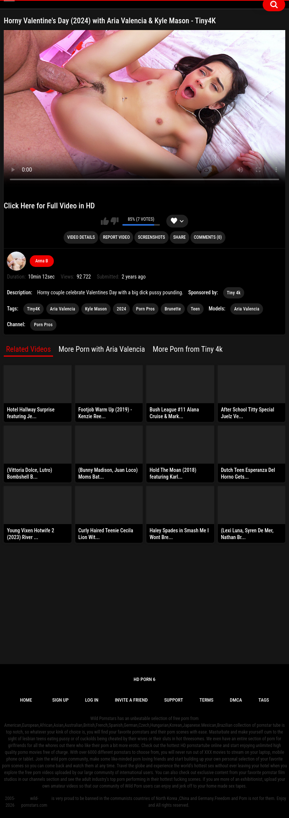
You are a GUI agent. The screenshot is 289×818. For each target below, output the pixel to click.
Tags (264, 700)
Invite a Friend (131, 700)
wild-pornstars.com (34, 802)
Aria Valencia (62, 309)
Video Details (81, 237)
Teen (195, 309)
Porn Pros (145, 309)
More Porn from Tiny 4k (188, 349)
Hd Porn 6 (144, 679)
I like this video (105, 221)
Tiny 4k (234, 292)
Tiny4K (33, 309)
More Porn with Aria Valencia (102, 349)
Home (26, 700)
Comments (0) (208, 237)
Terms (206, 700)
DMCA (236, 700)
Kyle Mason (96, 309)
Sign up (60, 700)
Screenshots (151, 237)
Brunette (172, 309)
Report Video (116, 237)
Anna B (41, 261)
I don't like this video (115, 221)
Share (179, 237)
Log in (92, 700)
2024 (121, 309)
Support (173, 700)
